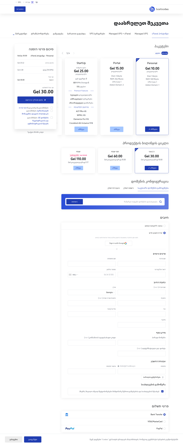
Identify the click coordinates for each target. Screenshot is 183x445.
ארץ (114, 287)
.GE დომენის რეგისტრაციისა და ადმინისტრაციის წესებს (38, 121)
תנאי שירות (23, 108)
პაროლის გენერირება (153, 377)
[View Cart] (37, 2)
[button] (118, 243)
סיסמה (163, 366)
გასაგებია (14, 439)
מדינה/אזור (111, 309)
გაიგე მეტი (32, 439)
